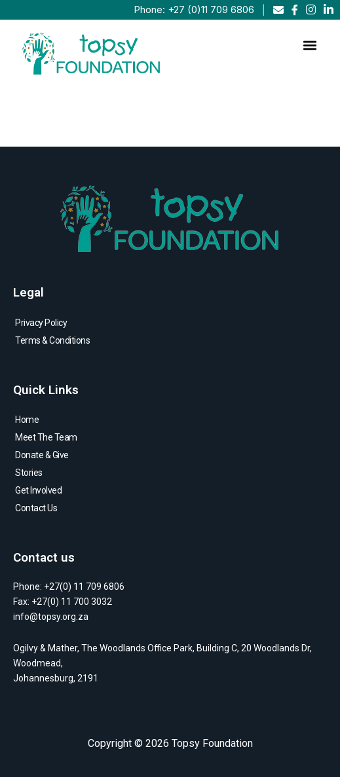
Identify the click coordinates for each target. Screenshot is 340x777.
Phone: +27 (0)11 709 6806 (194, 9)
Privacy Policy (41, 322)
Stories (29, 472)
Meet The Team (46, 437)
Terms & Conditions (52, 340)
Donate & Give (42, 455)
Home (27, 419)
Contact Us (36, 508)
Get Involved (38, 490)
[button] (309, 45)
